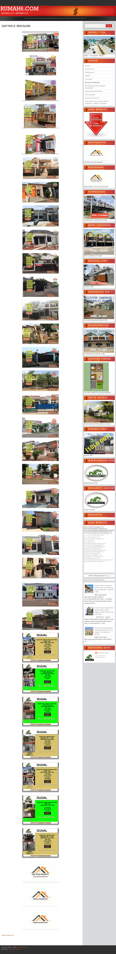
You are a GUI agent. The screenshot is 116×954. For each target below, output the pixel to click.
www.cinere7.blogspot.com (92, 553)
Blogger (107, 576)
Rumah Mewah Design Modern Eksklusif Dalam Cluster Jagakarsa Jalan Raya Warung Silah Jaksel (104, 611)
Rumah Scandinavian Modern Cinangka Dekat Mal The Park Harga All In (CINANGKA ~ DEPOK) (103, 631)
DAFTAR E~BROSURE (16, 26)
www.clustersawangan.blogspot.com (94, 535)
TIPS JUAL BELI (90, 95)
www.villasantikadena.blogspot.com (95, 543)
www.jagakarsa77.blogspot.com (93, 556)
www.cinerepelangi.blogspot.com (94, 538)
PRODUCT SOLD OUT (92, 98)
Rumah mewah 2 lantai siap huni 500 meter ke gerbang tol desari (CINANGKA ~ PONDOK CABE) (104, 589)
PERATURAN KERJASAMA (93, 91)
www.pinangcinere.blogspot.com (94, 552)
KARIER (87, 76)
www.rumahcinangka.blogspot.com (94, 561)
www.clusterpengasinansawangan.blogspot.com (98, 533)
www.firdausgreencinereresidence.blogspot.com (98, 560)
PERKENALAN (89, 72)
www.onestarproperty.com (92, 558)
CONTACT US (89, 69)
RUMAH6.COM (102, 653)
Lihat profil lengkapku (100, 656)
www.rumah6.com (8, 935)
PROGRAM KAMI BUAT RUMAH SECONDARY (95, 87)
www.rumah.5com (89, 540)
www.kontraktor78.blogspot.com (93, 545)
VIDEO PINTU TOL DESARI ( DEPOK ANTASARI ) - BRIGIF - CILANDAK (96, 102)
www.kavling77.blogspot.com (93, 548)
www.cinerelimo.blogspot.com (93, 555)
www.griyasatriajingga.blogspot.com (95, 550)
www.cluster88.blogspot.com (92, 537)
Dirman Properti (14, 949)
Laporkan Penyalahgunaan (94, 580)
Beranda (87, 66)
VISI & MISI (88, 79)
